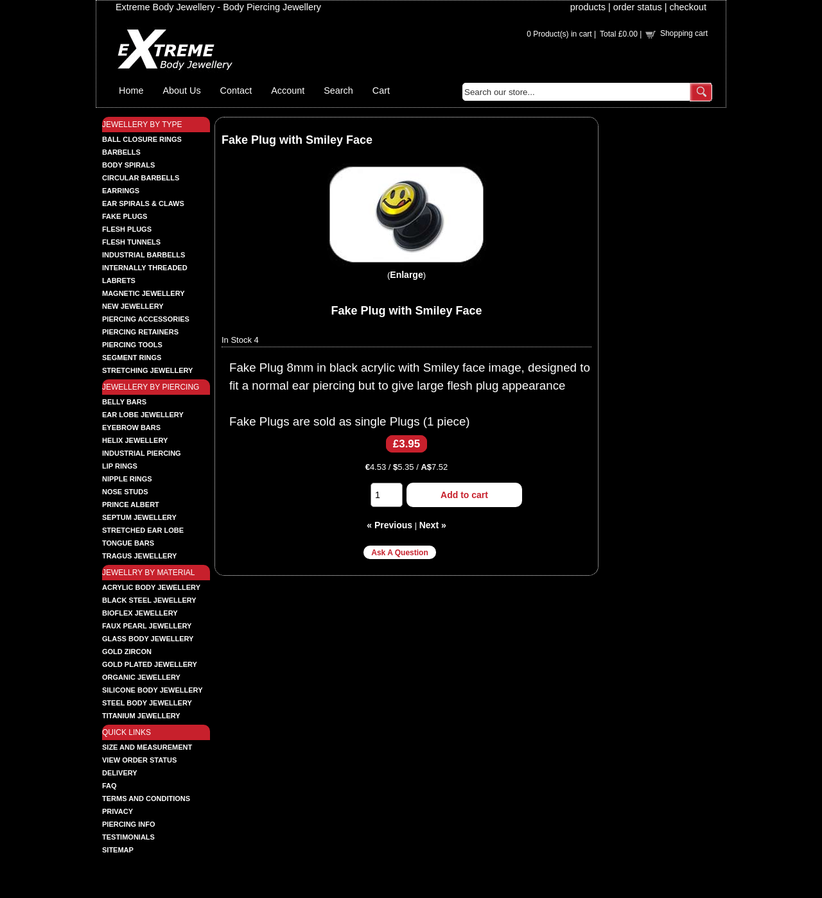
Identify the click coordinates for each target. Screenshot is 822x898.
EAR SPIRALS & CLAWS (143, 203)
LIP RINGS (119, 466)
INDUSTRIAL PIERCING (141, 453)
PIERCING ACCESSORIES (145, 319)
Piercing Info (128, 824)
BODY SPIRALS (128, 165)
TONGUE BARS (128, 543)
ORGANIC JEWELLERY (141, 677)
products (588, 7)
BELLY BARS (124, 402)
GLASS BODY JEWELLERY (147, 639)
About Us (181, 90)
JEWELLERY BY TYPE (142, 124)
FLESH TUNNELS (131, 242)
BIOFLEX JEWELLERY (140, 613)
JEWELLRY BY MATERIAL (148, 572)
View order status (139, 760)
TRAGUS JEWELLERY (139, 556)
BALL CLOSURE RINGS (142, 139)
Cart (381, 90)
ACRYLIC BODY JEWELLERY (151, 587)
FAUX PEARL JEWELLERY (146, 626)
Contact (236, 90)
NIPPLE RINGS (127, 479)
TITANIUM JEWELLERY (141, 716)
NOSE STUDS (125, 492)
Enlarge (406, 275)
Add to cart (464, 495)
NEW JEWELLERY (133, 306)
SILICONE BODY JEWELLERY (152, 690)
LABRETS (119, 280)
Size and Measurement (147, 747)
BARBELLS (121, 152)
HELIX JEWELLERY (135, 440)
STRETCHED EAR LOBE (143, 530)
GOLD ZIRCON (127, 651)
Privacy (117, 811)
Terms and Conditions (146, 798)
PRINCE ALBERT (130, 504)
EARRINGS (120, 190)
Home (131, 90)
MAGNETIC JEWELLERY (143, 293)
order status (637, 7)
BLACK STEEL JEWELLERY (149, 600)
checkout (687, 7)
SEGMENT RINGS (131, 357)
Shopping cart (684, 33)
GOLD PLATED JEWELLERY (149, 664)
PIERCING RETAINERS (140, 332)
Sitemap (118, 850)
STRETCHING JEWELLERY (147, 370)
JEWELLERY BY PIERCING (150, 387)
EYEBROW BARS (131, 427)
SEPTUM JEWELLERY (139, 517)
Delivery (119, 773)
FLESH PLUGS (127, 229)
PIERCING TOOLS (132, 345)
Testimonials (128, 837)
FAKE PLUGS (124, 216)
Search (338, 90)
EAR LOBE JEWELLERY (143, 415)
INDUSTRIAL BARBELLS (143, 255)
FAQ (109, 786)
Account (287, 90)
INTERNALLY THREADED (145, 268)
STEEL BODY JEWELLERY (147, 703)
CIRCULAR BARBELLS (140, 178)
